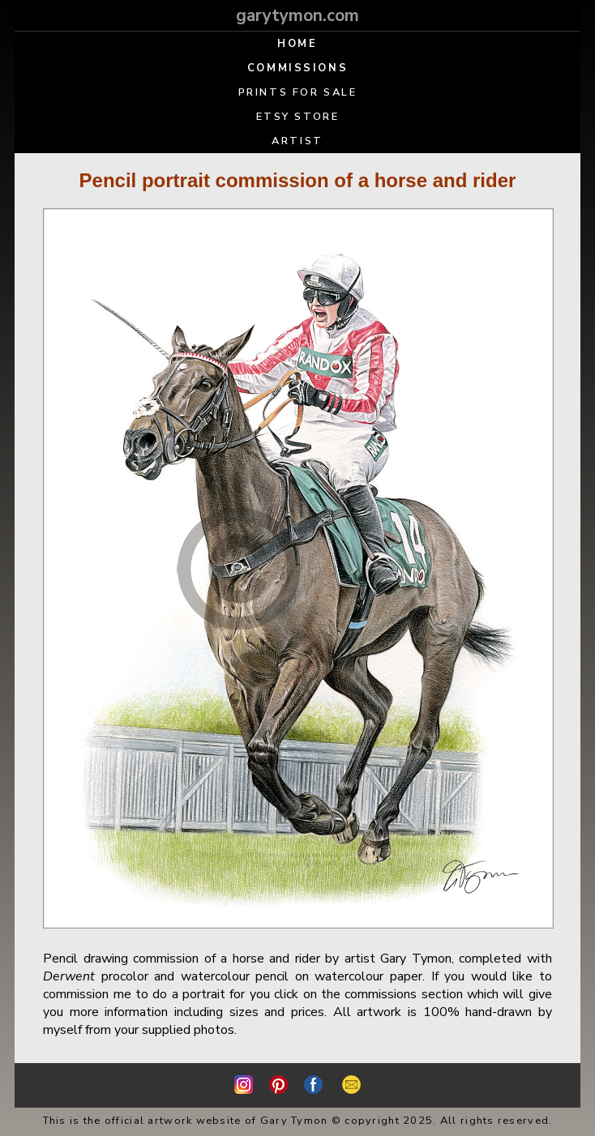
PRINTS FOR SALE (297, 92)
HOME (297, 43)
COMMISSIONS (297, 68)
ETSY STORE (298, 116)
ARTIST (297, 141)
